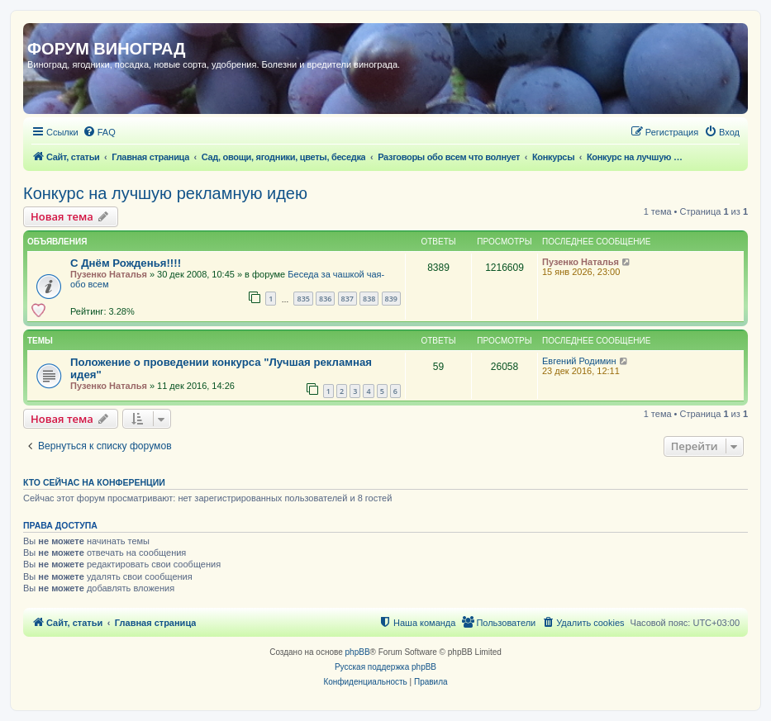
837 (347, 298)
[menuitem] (99, 132)
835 (303, 298)
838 (369, 298)
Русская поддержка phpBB (385, 666)
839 (391, 298)
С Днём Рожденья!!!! (125, 263)
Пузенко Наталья (108, 274)
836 (325, 298)
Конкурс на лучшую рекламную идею (165, 193)
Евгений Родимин (579, 361)
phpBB (357, 652)
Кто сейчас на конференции (94, 482)
